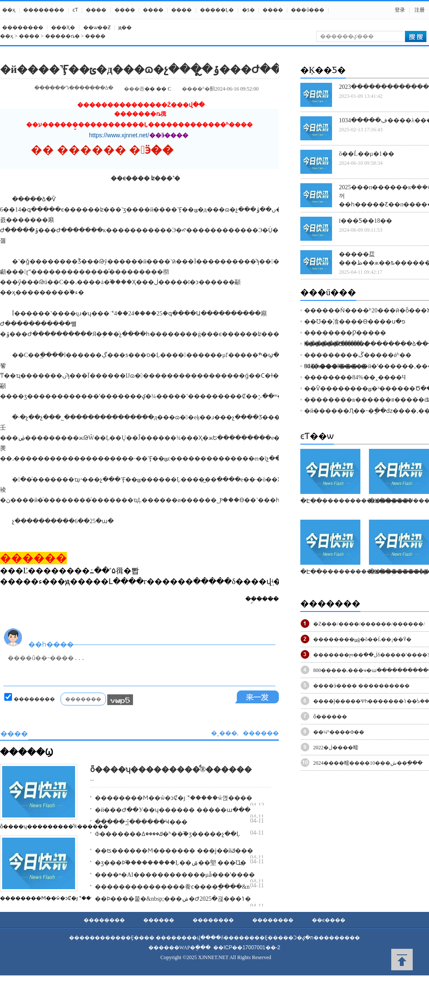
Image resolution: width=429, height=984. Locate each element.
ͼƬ (75, 10)
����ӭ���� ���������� (361, 686)
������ (158, 920)
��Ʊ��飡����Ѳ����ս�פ (354, 321)
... (92, 779)
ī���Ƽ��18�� (365, 221)
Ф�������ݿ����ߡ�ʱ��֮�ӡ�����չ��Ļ (167, 834)
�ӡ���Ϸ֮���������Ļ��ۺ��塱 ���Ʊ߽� (170, 863)
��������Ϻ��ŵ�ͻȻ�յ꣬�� (45, 898)
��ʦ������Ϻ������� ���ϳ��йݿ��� (174, 851)
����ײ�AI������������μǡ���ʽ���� (175, 875)
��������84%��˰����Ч (355, 377)
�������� (43, 10)
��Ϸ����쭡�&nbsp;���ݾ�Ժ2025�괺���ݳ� (173, 899)
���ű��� (307, 10)
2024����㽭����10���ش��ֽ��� (368, 763)
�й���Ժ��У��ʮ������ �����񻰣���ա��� (173, 810)
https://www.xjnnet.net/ (119, 135)
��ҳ (8, 10)
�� (150, 89)
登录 (400, 10)
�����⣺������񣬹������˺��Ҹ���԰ (141, 822)
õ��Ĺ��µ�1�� (366, 154)
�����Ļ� (217, 10)
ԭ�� (125, 27)
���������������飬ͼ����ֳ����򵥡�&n (172, 887)
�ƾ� (248, 10)
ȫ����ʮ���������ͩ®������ (54, 827)
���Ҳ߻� (63, 27)
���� (96, 10)
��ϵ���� (328, 920)
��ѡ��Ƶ (97, 27)
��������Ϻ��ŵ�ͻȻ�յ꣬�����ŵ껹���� (173, 798)
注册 (419, 10)
